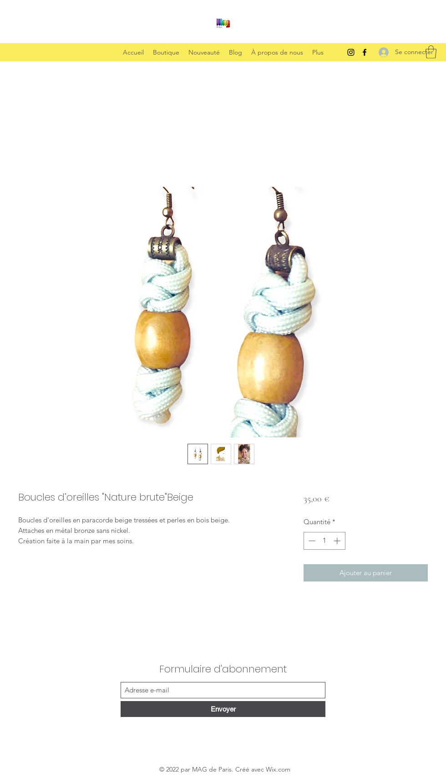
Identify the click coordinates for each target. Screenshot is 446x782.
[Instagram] (350, 52)
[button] (431, 52)
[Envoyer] (223, 709)
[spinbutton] (324, 540)
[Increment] (338, 540)
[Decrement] (311, 540)
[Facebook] (364, 52)
